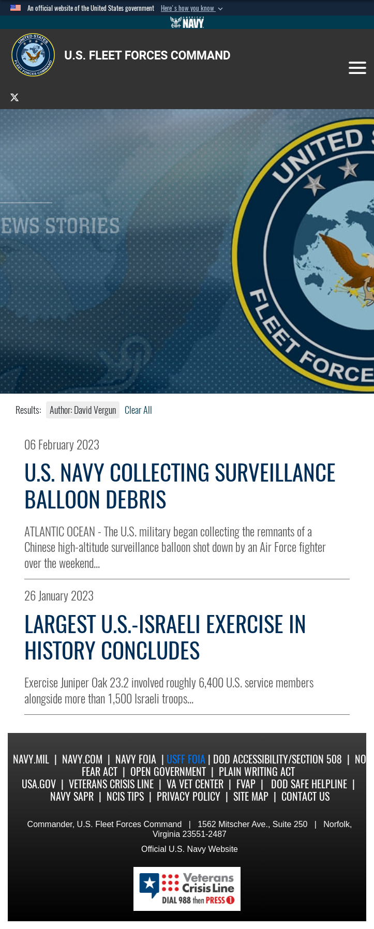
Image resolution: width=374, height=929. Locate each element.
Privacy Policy (188, 796)
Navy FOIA (135, 759)
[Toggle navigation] (357, 67)
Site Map (250, 796)
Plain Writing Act (257, 771)
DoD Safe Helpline (309, 784)
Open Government (168, 771)
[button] (193, 8)
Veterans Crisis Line (111, 784)
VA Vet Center (195, 784)
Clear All (138, 409)
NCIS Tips (125, 796)
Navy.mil (31, 759)
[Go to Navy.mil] (187, 22)
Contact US (305, 796)
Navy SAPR (72, 796)
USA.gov (39, 784)
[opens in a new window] (14, 97)
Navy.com (82, 759)
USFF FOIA (187, 759)
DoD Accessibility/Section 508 (277, 759)
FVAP (246, 784)
